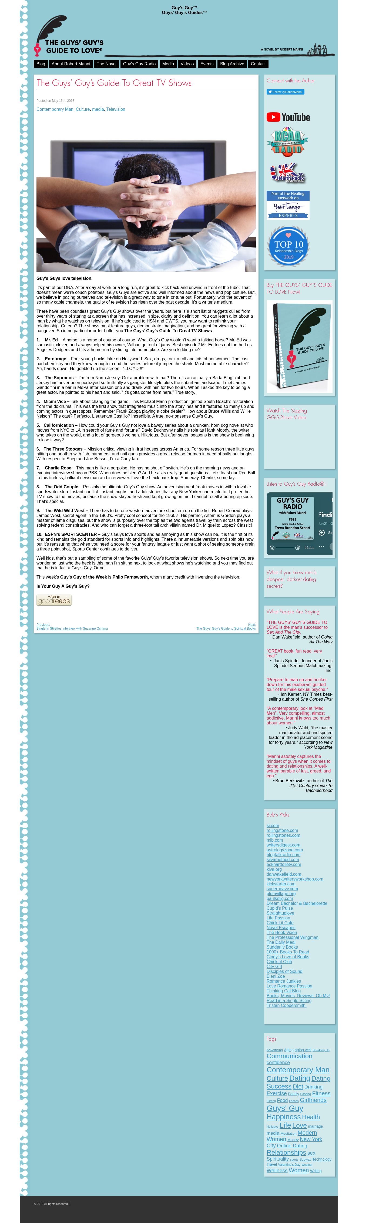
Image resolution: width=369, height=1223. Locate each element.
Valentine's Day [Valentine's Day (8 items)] (289, 1165)
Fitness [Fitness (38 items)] (321, 1093)
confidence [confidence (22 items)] (278, 1062)
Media (168, 64)
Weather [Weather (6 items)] (307, 1164)
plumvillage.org (281, 893)
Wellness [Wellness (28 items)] (277, 1170)
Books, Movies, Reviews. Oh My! (298, 995)
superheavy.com (282, 888)
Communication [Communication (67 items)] (290, 1056)
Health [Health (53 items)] (311, 1117)
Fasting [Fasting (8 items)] (305, 1094)
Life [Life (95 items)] (285, 1125)
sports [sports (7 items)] (294, 1159)
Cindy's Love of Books (288, 957)
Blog (40, 64)
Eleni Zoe (276, 976)
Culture (83, 109)
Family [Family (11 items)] (293, 1094)
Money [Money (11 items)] (293, 1140)
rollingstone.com (282, 830)
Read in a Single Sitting (289, 1000)
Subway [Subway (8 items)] (305, 1159)
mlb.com (275, 840)
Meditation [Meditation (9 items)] (288, 1133)
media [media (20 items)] (273, 1133)
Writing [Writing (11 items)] (316, 1171)
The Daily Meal (281, 942)
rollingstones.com (283, 835)
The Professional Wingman (292, 937)
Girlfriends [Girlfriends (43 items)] (313, 1100)
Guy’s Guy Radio (139, 64)
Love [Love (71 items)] (299, 1125)
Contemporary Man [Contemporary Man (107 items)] (298, 1070)
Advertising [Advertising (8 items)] (275, 1050)
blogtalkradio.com (283, 854)
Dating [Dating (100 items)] (299, 1078)
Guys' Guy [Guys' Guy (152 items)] (285, 1108)
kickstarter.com (281, 884)
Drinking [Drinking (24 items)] (313, 1087)
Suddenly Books (282, 947)
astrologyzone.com (285, 850)
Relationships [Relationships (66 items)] (286, 1152)
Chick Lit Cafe (280, 922)
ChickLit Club (279, 961)
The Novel (106, 64)
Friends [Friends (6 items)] (294, 1101)
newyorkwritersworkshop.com (295, 879)
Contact (258, 64)
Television (115, 109)
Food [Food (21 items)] (282, 1100)
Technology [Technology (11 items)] (321, 1159)
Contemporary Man (54, 109)
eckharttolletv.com (284, 864)
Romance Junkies (284, 981)
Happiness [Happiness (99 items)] (284, 1117)
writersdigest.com (283, 845)
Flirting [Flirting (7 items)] (271, 1101)
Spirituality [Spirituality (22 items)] (278, 1159)
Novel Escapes (281, 927)
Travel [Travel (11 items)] (272, 1164)
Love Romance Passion (289, 986)
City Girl (274, 966)
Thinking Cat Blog (284, 991)
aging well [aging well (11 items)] (303, 1050)
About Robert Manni (71, 64)
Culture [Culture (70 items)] (277, 1078)
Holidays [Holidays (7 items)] (273, 1126)
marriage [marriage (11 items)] (315, 1126)
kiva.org (274, 869)
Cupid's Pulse (280, 908)
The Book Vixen (282, 932)
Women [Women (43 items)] (299, 1170)
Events (207, 64)
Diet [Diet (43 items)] (298, 1086)
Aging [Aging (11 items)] (289, 1050)
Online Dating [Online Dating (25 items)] (292, 1145)
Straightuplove (280, 913)
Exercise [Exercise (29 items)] (277, 1093)
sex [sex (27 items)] (311, 1153)
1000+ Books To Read (288, 952)
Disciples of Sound (285, 971)
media (98, 109)
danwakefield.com (284, 874)
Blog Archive (232, 64)
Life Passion (278, 918)
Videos (187, 64)
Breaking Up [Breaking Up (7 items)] (321, 1050)
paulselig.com (280, 898)
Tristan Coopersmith (287, 1005)
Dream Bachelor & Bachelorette (297, 903)
